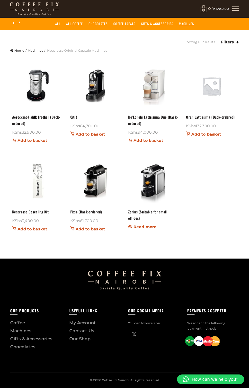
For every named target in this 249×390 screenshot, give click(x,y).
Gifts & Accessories (157, 23)
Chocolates (98, 23)
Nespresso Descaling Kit (28, 213)
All (58, 23)
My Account (82, 324)
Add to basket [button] (30, 141)
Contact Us (81, 332)
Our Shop (79, 340)
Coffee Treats (124, 23)
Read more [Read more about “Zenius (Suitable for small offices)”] (145, 229)
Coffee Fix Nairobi (115, 382)
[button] (210, 379)
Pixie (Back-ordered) (85, 213)
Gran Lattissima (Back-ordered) (211, 118)
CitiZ (72, 118)
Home (19, 50)
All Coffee (74, 23)
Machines (186, 23)
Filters (227, 42)
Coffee (17, 324)
